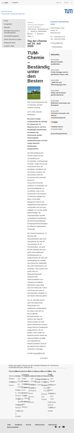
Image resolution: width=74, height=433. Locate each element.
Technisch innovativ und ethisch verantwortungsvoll (60, 115)
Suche (68, 2)
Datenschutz (40, 425)
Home (6, 21)
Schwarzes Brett (23, 42)
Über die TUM (52, 373)
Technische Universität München (68, 10)
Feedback (18, 425)
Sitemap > (30, 22)
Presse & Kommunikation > (36, 24)
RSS (54, 122)
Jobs (9, 425)
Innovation (39, 371)
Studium (19, 371)
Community (45, 371)
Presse (28, 425)
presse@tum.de (39, 353)
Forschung (32, 371)
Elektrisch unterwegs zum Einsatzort (60, 104)
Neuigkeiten (23, 23)
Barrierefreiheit (12, 427)
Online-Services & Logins (23, 39)
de (57, 2)
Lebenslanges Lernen (26, 373)
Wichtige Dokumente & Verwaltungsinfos (23, 30)
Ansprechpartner (57, 47)
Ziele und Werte (52, 378)
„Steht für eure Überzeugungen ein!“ (59, 83)
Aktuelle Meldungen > (34, 27)
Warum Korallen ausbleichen (57, 63)
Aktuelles (13, 371)
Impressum (52, 425)
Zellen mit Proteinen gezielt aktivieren (58, 94)
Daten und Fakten (50, 387)
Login (5, 2)
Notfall (50, 411)
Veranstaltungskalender (59, 133)
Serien (11, 385)
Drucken (44, 358)
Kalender (23, 27)
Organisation (55, 385)
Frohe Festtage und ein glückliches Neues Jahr (59, 73)
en (60, 2)
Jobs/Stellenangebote (23, 35)
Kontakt (21, 411)
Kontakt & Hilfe (23, 45)
